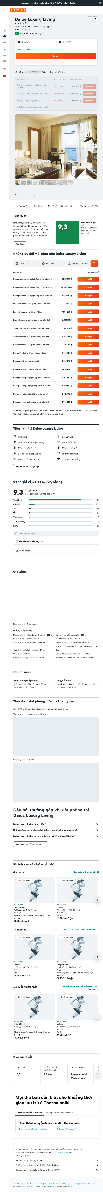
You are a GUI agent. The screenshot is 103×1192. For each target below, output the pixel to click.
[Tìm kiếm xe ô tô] (4, 29)
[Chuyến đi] (4, 56)
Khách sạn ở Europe (45, 1184)
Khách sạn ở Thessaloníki (67, 1129)
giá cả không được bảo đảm (62, 1152)
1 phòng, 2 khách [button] (25, 49)
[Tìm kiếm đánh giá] (58, 533)
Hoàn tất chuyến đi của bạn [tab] (30, 1112)
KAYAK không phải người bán (57, 1160)
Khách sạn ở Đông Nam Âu (23, 1186)
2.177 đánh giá (36, 33)
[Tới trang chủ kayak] (18, 10)
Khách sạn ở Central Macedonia (84, 1184)
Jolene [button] (60, 907)
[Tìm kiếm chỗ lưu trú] (4, 24)
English (73, 3)
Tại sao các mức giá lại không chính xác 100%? (57, 1170)
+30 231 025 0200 (23, 29)
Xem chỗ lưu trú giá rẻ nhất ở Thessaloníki (80, 929)
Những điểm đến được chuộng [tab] (59, 1112)
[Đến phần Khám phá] (4, 37)
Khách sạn (30, 1184)
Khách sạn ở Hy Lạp (62, 1184)
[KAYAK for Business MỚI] (4, 48)
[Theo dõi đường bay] (4, 43)
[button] (100, 3)
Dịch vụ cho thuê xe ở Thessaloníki (33, 1129)
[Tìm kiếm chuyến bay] (4, 18)
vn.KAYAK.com (18, 1184)
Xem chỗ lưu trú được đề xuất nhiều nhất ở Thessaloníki (80, 987)
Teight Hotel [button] (19, 907)
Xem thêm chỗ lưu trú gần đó (86, 872)
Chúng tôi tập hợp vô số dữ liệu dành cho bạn (57, 1165)
